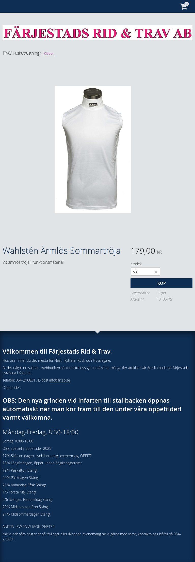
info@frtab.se (59, 380)
